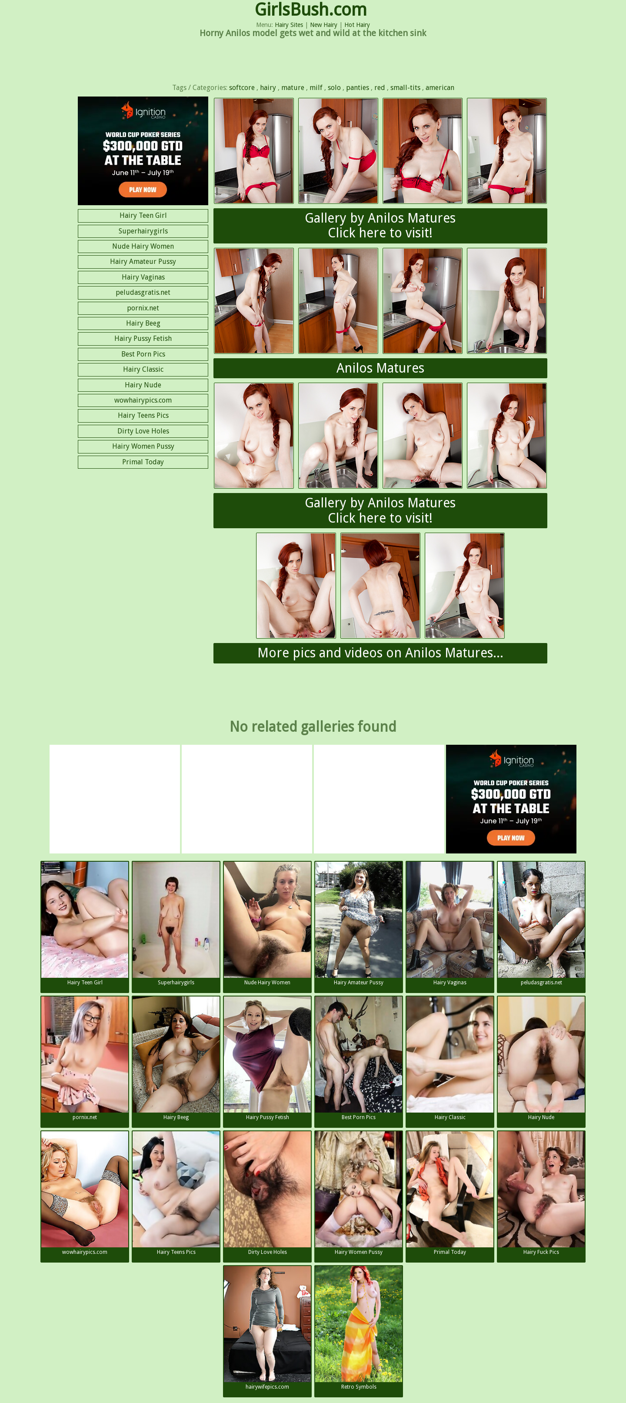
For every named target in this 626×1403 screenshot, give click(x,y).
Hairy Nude (143, 385)
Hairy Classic (143, 369)
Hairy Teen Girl (143, 215)
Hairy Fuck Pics (541, 1193)
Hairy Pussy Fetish (143, 338)
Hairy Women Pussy (143, 446)
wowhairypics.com (143, 400)
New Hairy (323, 24)
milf (316, 87)
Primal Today (143, 462)
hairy (268, 87)
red (379, 87)
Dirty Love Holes (143, 431)
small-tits (405, 87)
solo (334, 87)
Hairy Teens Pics (143, 415)
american (440, 87)
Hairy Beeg (143, 323)
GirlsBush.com (311, 10)
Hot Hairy (357, 24)
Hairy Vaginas (143, 277)
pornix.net (143, 308)
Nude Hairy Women (143, 246)
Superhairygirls (143, 231)
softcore (242, 87)
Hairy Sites (289, 24)
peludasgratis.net (143, 292)
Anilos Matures (380, 368)
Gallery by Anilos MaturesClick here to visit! (380, 225)
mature (292, 87)
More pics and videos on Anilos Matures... (380, 652)
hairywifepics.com (267, 1328)
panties (357, 87)
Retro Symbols (358, 1328)
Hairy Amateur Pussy (143, 261)
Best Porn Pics (143, 354)
